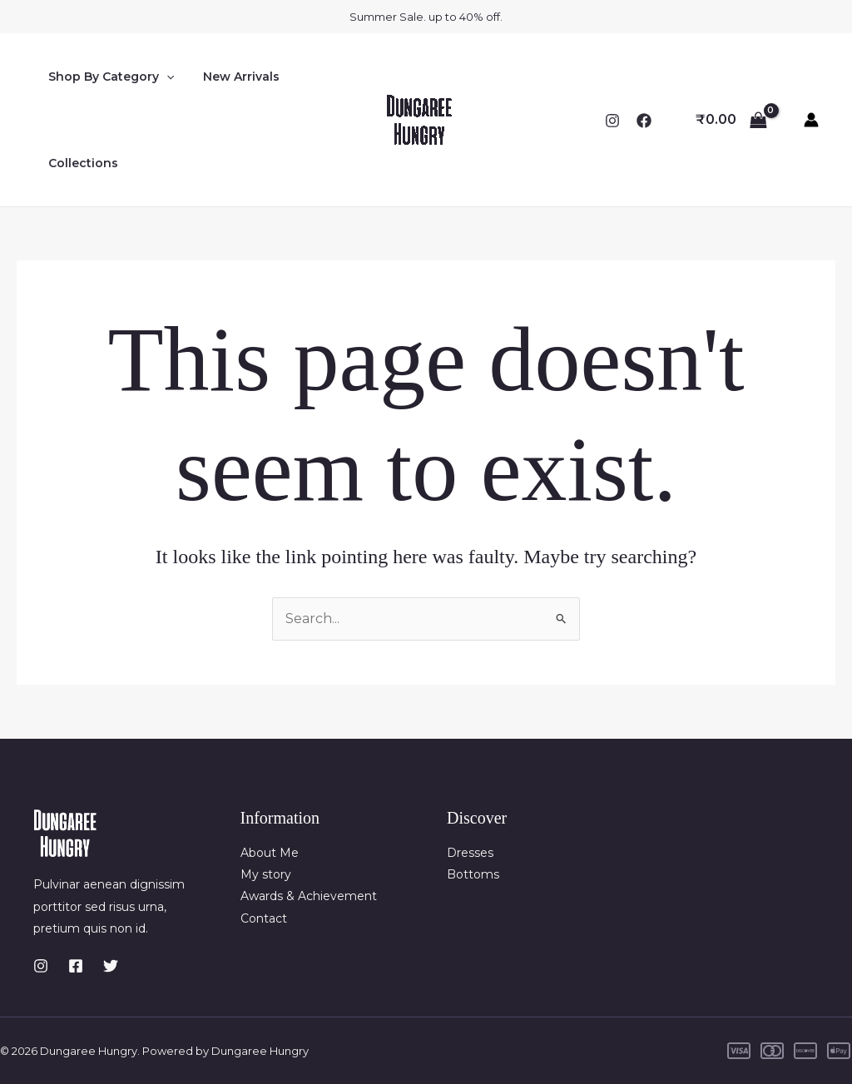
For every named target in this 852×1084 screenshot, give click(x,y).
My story (265, 874)
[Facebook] (644, 120)
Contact (263, 918)
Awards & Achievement (308, 895)
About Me (269, 852)
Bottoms (473, 874)
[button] (163, 76)
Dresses (470, 852)
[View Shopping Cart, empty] (731, 120)
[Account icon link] (811, 119)
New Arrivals (232, 76)
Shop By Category (108, 76)
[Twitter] (110, 965)
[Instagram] (612, 120)
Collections (80, 163)
